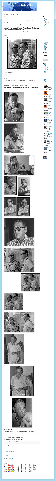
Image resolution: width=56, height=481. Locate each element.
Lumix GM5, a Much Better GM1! (49, 92)
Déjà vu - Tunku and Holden (48, 69)
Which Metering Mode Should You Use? (49, 148)
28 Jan (46, 67)
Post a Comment (7, 455)
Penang (44, 40)
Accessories (45, 17)
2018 (44, 71)
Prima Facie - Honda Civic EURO (49, 119)
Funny (44, 28)
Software (45, 44)
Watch (44, 49)
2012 (44, 78)
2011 (44, 79)
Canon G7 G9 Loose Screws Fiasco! (49, 106)
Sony (44, 45)
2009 (44, 81)
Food (44, 26)
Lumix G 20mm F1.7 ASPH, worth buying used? (49, 127)
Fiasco (44, 25)
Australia (45, 19)
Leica (44, 29)
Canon (44, 20)
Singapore (45, 43)
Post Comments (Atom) (10, 458)
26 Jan (46, 68)
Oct (44, 65)
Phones (44, 41)
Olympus (45, 38)
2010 (44, 80)
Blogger (31, 476)
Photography (45, 42)
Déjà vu (44, 23)
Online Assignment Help (9, 451)
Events (44, 24)
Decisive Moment (46, 22)
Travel (44, 48)
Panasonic (45, 39)
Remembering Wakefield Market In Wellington (49, 99)
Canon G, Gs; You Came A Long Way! (49, 133)
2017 (44, 72)
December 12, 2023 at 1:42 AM (10, 453)
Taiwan (44, 46)
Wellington (45, 50)
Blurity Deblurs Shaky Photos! (49, 112)
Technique (45, 47)
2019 (44, 64)
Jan (44, 66)
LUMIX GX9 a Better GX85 (49, 85)
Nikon (44, 37)
